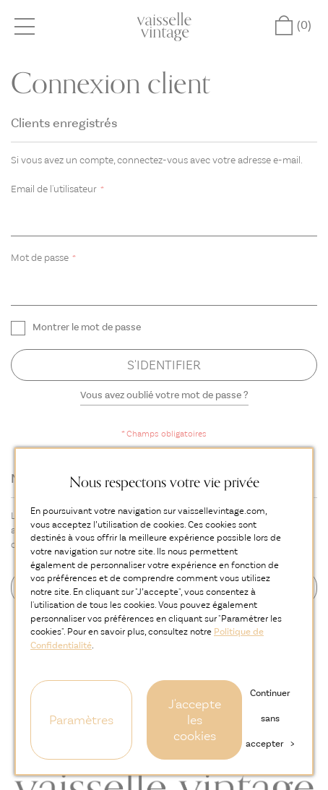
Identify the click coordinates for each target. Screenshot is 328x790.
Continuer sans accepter (270, 718)
